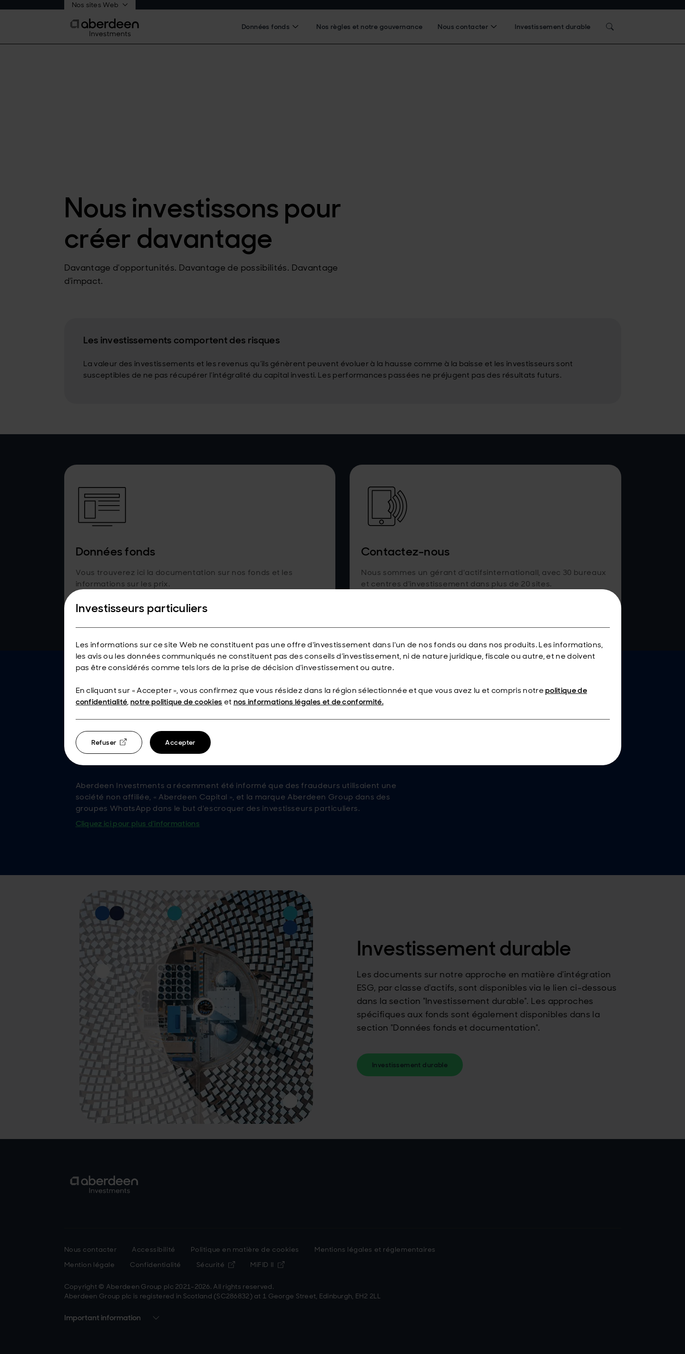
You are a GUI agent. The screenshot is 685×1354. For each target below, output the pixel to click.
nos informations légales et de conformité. (308, 702)
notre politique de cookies (176, 702)
